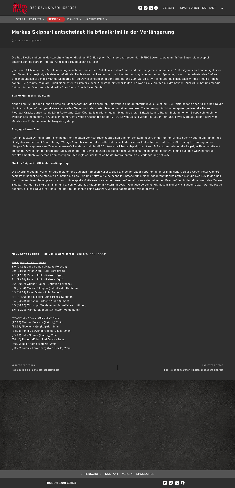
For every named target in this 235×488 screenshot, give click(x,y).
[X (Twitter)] (151, 8)
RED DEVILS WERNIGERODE (53, 8)
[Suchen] (222, 8)
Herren (56, 19)
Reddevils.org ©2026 (61, 482)
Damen (74, 19)
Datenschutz (88, 473)
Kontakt (209, 7)
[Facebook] (156, 8)
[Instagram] (146, 8)
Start (21, 19)
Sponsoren (189, 7)
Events (37, 19)
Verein (170, 8)
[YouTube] (140, 8)
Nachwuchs (96, 19)
